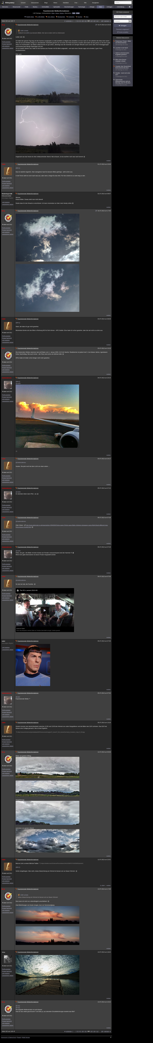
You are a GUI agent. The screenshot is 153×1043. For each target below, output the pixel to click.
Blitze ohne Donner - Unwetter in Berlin (123, 61)
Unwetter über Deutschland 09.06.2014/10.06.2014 (123, 68)
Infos (86, 17)
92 (80, 21)
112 (97, 21)
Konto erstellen (123, 32)
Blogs (46, 3)
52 (78, 21)
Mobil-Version (26, 1037)
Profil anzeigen (6, 42)
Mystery (35, 7)
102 (88, 21)
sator (3, 641)
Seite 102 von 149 (8, 21)
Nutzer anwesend (122, 12)
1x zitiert (102, 885)
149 (102, 21)
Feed (74, 13)
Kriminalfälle (45, 7)
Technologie (81, 7)
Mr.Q (3, 25)
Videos (55, 3)
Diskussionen (35, 3)
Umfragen (109, 7)
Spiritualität (56, 7)
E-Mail (77, 13)
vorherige (69, 21)
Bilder (53, 13)
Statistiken (66, 3)
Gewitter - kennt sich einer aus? (123, 74)
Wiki (85, 3)
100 (82, 21)
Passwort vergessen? (122, 29)
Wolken (62, 13)
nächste (106, 21)
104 (94, 21)
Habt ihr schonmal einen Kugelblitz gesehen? (123, 54)
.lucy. (3, 952)
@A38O (18, 383)
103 (91, 21)
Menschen (5, 7)
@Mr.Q (28, 33)
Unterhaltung (120, 7)
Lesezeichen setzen (7, 48)
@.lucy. (18, 1006)
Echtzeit (23, 3)
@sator (18, 697)
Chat (76, 3)
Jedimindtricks (7, 378)
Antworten (71, 17)
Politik (26, 7)
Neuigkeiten (95, 3)
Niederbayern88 (7, 194)
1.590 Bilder (41, 17)
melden (108, 160)
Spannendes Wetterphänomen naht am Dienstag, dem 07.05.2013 (123, 82)
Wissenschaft (16, 7)
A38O (3, 164)
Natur (100, 7)
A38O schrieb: (23, 30)
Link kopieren (6, 46)
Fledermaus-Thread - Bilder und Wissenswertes (123, 43)
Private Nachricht (7, 44)
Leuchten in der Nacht (123, 49)
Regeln (19, 1037)
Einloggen (123, 25)
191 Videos (51, 17)
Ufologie (92, 7)
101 (85, 21)
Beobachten (61, 17)
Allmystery (9, 3)
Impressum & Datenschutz (8, 1037)
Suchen (80, 17)
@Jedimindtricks (21, 462)
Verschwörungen (69, 7)
